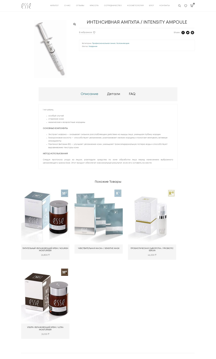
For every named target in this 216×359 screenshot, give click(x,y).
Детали (113, 123)
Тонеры (114, 311)
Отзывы (80, 5)
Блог (151, 5)
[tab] (89, 123)
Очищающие (116, 306)
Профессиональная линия (141, 49)
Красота (85, 321)
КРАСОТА (94, 5)
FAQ (132, 123)
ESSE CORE (145, 306)
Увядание (130, 51)
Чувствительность (179, 330)
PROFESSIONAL (147, 325)
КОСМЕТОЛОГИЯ (135, 5)
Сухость (174, 311)
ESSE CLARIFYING (148, 321)
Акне (172, 306)
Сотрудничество (113, 5)
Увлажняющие (160, 49)
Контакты (165, 5)
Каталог (54, 5)
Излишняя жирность (179, 321)
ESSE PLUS (145, 311)
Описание (89, 123)
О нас (67, 5)
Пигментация (176, 325)
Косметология (88, 330)
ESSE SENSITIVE (147, 316)
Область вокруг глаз (180, 316)
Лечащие (115, 321)
